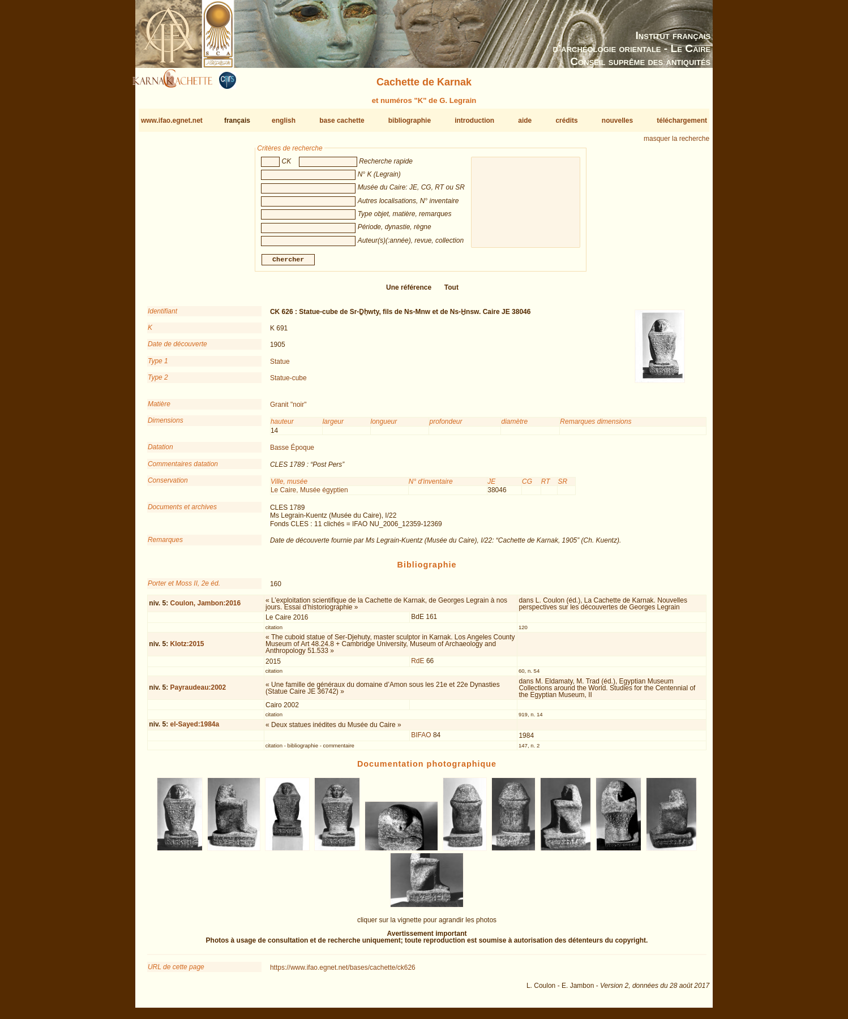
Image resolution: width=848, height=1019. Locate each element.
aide (525, 120)
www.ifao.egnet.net (172, 120)
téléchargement (682, 120)
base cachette (341, 120)
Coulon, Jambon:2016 (205, 608)
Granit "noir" (288, 409)
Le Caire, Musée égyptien (309, 494)
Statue (280, 366)
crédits (566, 120)
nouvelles (617, 120)
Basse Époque (292, 452)
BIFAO (421, 739)
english (283, 120)
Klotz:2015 (187, 648)
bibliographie (409, 120)
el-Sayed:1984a (194, 729)
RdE (417, 665)
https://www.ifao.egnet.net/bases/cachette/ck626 (343, 972)
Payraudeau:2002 (198, 692)
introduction (474, 120)
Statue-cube (288, 382)
